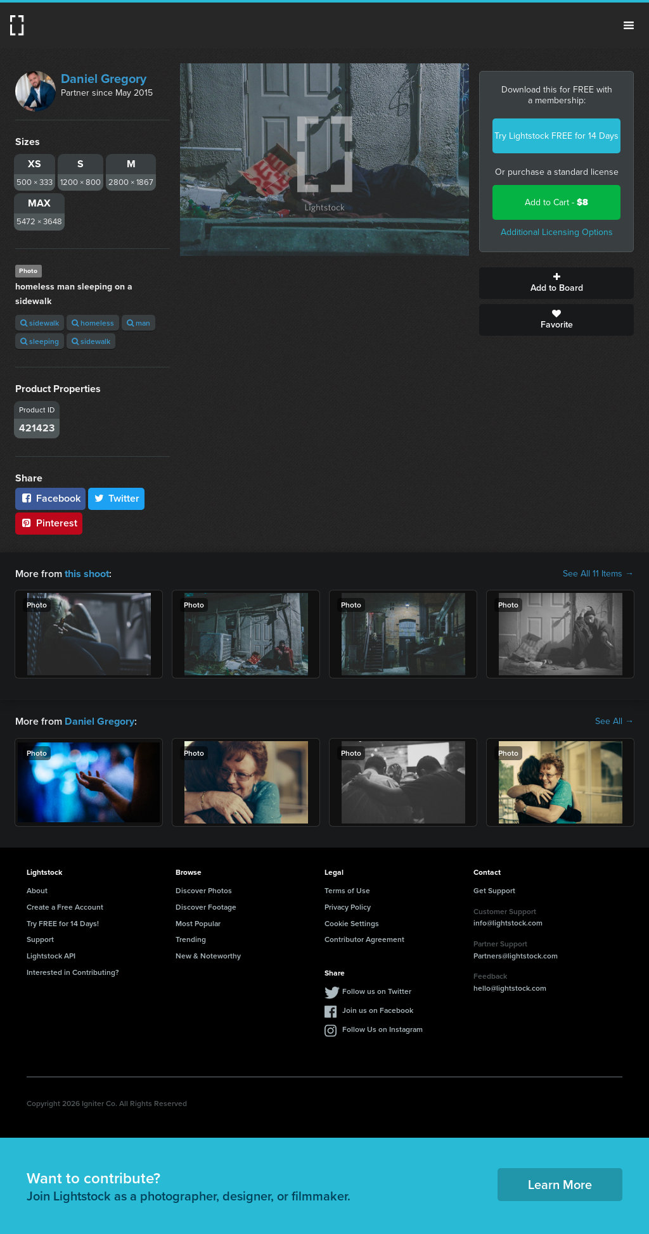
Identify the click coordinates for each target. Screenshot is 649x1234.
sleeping (39, 341)
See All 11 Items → (598, 574)
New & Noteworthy (208, 955)
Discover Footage (206, 906)
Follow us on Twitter (376, 991)
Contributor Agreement (364, 939)
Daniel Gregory (103, 78)
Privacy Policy (347, 906)
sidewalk (39, 322)
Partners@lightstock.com (515, 955)
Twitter (116, 498)
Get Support (494, 890)
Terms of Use (347, 890)
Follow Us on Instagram (382, 1029)
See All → (614, 721)
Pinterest (48, 523)
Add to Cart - (556, 202)
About (37, 890)
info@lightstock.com (508, 922)
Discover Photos (204, 890)
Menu (629, 25)
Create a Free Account (65, 906)
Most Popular (198, 922)
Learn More (560, 1184)
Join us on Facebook (377, 1010)
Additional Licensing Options (557, 232)
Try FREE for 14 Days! (63, 922)
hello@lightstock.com (509, 988)
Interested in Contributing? (73, 972)
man (138, 322)
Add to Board (556, 283)
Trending (191, 939)
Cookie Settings (351, 922)
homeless (93, 322)
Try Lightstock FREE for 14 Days (556, 136)
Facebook (50, 498)
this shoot (87, 573)
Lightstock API (51, 955)
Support (40, 939)
